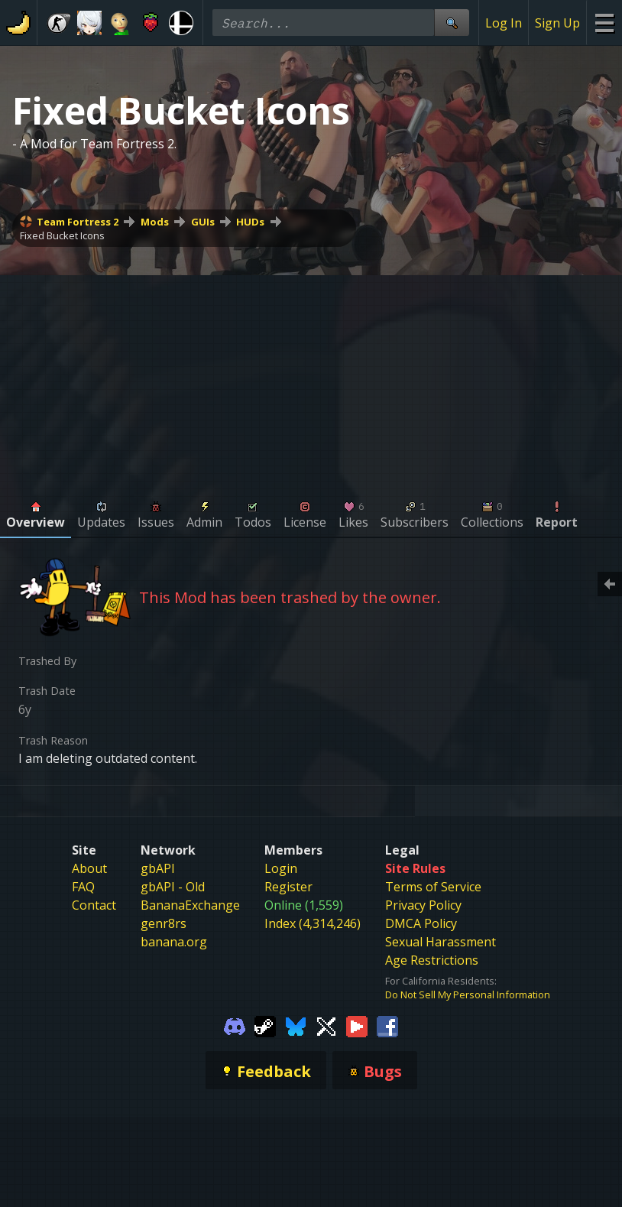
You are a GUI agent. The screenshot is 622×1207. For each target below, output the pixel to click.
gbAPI (158, 868)
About (89, 868)
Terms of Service (433, 886)
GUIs (203, 222)
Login (280, 868)
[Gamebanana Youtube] (357, 1025)
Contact (94, 905)
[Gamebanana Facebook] (387, 1025)
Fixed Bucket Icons (62, 235)
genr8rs (163, 923)
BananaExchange (190, 905)
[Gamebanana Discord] (234, 1025)
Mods (155, 222)
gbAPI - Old (173, 886)
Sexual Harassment (440, 941)
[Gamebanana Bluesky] (295, 1025)
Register (288, 886)
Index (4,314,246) (312, 923)
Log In (503, 23)
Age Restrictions (431, 960)
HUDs (250, 222)
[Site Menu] (604, 22)
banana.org (174, 941)
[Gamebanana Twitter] (326, 1025)
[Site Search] (451, 22)
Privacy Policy (423, 905)
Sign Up (557, 23)
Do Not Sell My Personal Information (467, 994)
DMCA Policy (421, 923)
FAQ (83, 886)
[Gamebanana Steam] (265, 1025)
